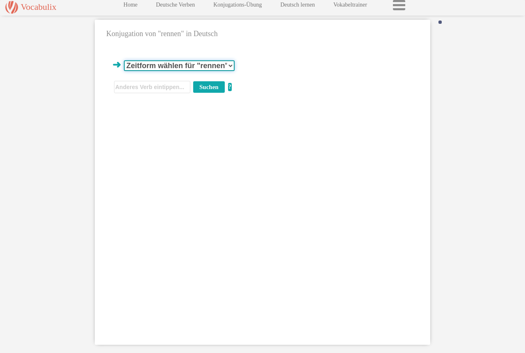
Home (130, 6)
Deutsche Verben (175, 6)
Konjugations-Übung (237, 6)
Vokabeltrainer (350, 6)
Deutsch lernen (297, 6)
